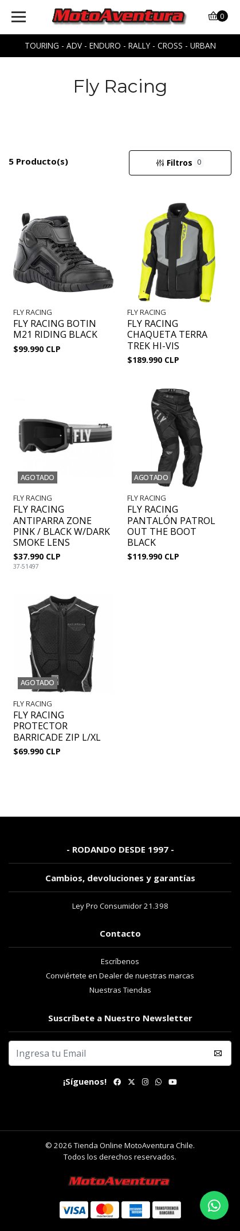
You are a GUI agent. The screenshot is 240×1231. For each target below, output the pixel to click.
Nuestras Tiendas (120, 990)
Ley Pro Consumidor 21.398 (120, 906)
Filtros (180, 162)
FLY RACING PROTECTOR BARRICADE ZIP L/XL (57, 726)
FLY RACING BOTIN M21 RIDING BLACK (55, 329)
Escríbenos (120, 961)
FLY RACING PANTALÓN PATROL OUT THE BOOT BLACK (171, 526)
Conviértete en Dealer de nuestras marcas (120, 975)
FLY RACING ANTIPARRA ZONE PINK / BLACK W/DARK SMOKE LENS (61, 526)
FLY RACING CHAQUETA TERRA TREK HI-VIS (167, 334)
